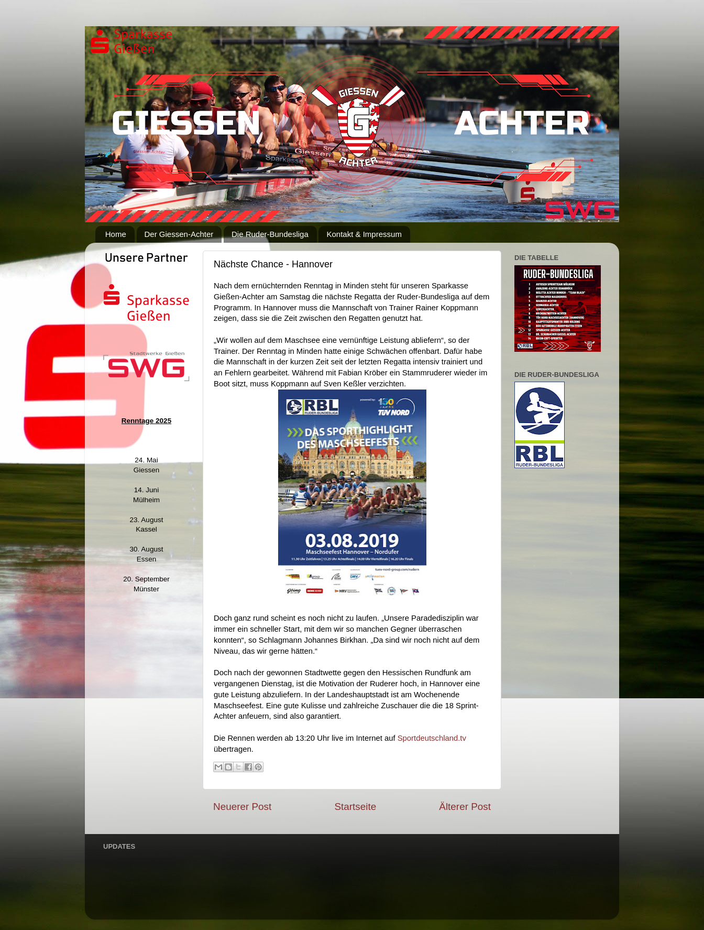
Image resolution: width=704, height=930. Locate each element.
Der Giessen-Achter (179, 234)
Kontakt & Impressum (363, 234)
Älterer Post (465, 806)
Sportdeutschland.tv (430, 738)
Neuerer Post (242, 806)
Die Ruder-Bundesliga (270, 234)
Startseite (355, 806)
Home (115, 234)
